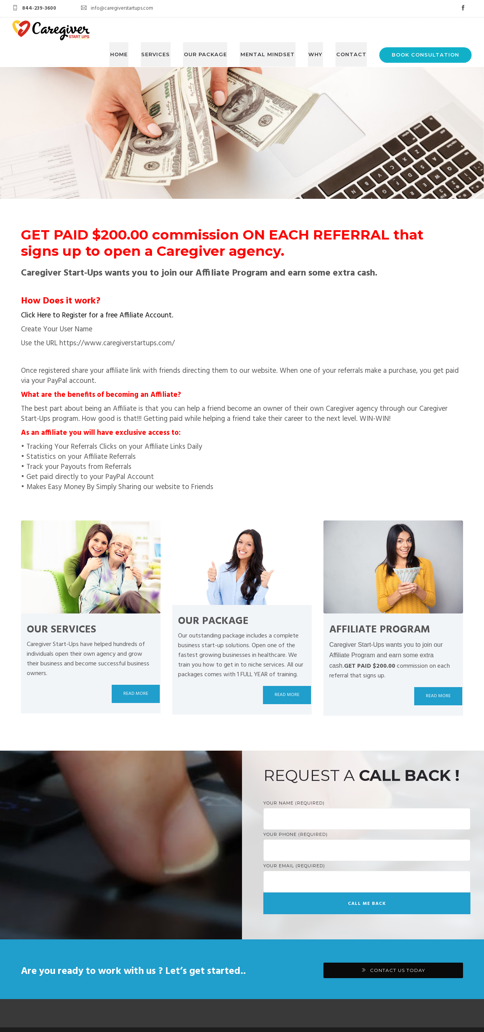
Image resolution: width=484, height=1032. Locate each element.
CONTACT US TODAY (397, 945)
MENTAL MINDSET (271, 30)
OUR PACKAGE (209, 30)
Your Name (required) (366, 790)
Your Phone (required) (366, 821)
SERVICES (161, 30)
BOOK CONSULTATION (425, 30)
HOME (126, 30)
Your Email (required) (366, 852)
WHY (317, 30)
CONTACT (352, 30)
